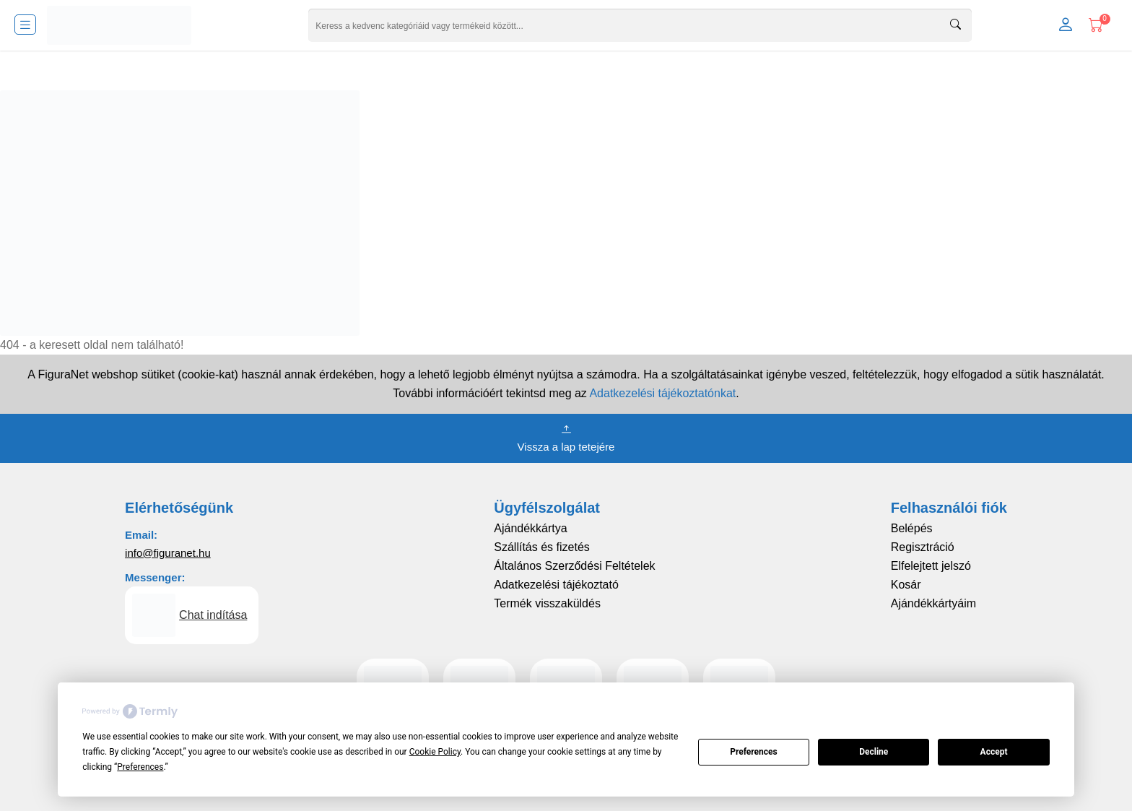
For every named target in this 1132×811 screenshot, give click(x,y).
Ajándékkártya (530, 528)
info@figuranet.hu (168, 553)
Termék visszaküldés (547, 603)
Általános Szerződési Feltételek (574, 566)
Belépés (912, 528)
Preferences (754, 752)
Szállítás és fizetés (542, 547)
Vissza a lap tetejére (566, 437)
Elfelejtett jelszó (931, 566)
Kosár (906, 584)
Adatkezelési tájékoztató (556, 584)
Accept (994, 752)
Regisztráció (922, 547)
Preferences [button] (140, 767)
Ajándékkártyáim (933, 603)
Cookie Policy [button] (435, 752)
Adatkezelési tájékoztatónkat (662, 393)
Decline (873, 752)
